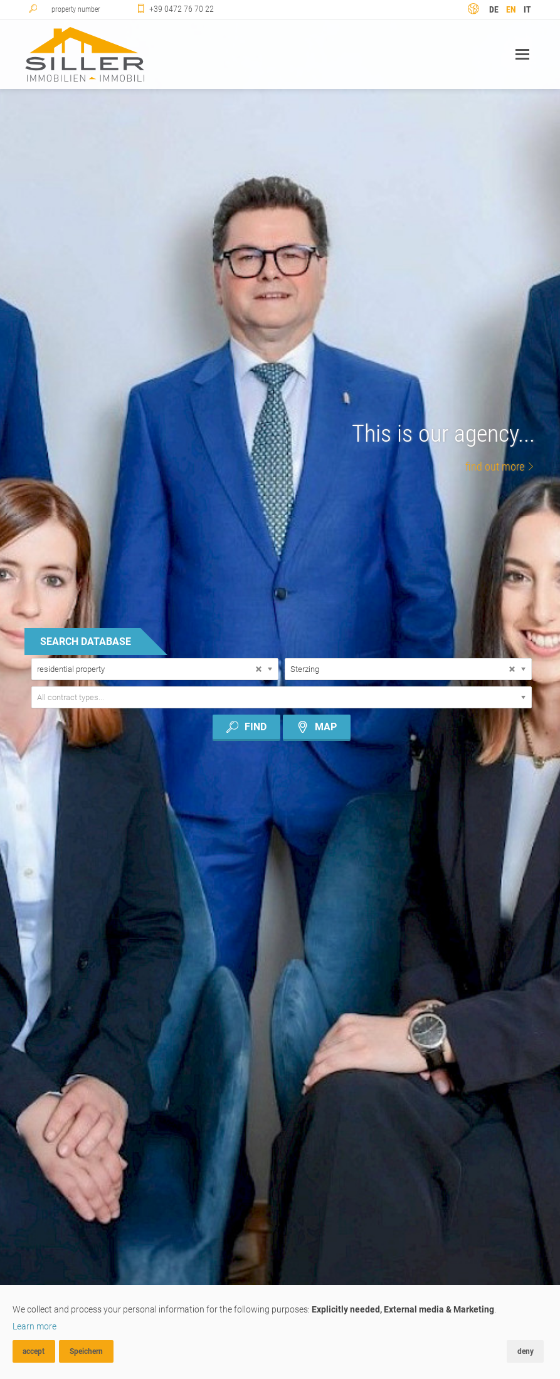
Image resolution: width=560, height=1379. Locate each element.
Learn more (34, 1326)
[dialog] (280, 1332)
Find (246, 727)
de (494, 9)
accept (34, 1351)
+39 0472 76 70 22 (181, 9)
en (511, 9)
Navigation (522, 54)
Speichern (86, 1351)
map (317, 727)
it (527, 9)
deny (525, 1351)
